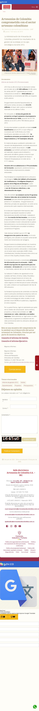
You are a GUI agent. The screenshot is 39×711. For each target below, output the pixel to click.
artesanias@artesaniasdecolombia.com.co (19, 514)
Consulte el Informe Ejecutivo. (14, 341)
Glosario (32, 550)
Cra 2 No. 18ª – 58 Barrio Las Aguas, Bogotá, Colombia (22, 481)
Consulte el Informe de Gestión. (15, 338)
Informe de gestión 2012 (10, 382)
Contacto (32, 552)
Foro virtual (24, 552)
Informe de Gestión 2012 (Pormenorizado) (15, 82)
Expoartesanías (7, 385)
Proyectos (18, 385)
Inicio (4, 11)
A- (37, 358)
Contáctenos (15, 369)
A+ (37, 361)
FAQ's (17, 552)
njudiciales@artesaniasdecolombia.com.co (19, 521)
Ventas (23, 382)
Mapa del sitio (9, 552)
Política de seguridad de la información (17, 542)
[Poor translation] (13, 617)
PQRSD (26, 550)
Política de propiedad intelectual (16, 548)
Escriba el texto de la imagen (18, 438)
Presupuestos (28, 385)
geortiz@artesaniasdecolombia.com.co (22, 362)
